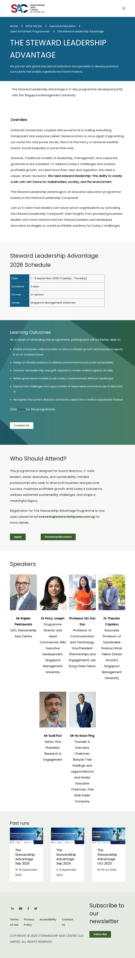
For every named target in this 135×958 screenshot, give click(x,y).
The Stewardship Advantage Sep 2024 (66, 857)
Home (14, 26)
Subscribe (100, 934)
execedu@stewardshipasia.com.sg (67, 517)
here (21, 409)
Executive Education (62, 26)
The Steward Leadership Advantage (80, 31)
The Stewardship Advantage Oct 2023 (107, 857)
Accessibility (47, 919)
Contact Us (21, 425)
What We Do (33, 26)
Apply (18, 537)
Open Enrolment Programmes (30, 31)
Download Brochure (58, 537)
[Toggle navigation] (123, 8)
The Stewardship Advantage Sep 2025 (25, 857)
